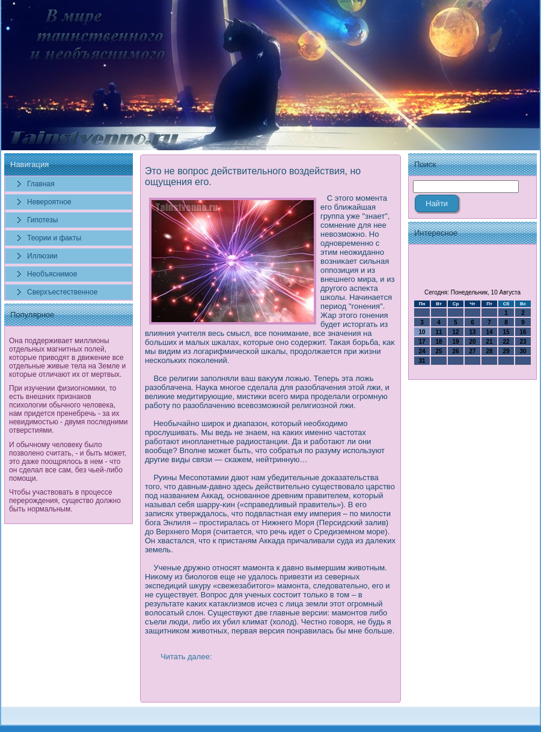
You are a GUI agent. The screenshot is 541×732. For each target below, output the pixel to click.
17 (421, 341)
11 (438, 332)
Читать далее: (186, 656)
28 (489, 351)
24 (421, 351)
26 (455, 351)
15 (506, 332)
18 (438, 341)
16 (522, 332)
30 (522, 351)
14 (489, 332)
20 (472, 341)
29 (506, 351)
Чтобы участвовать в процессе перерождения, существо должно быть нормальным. (65, 500)
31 (421, 361)
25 (438, 351)
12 (455, 332)
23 (522, 341)
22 (506, 341)
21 (489, 341)
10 (421, 332)
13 (472, 332)
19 (455, 341)
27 (472, 351)
